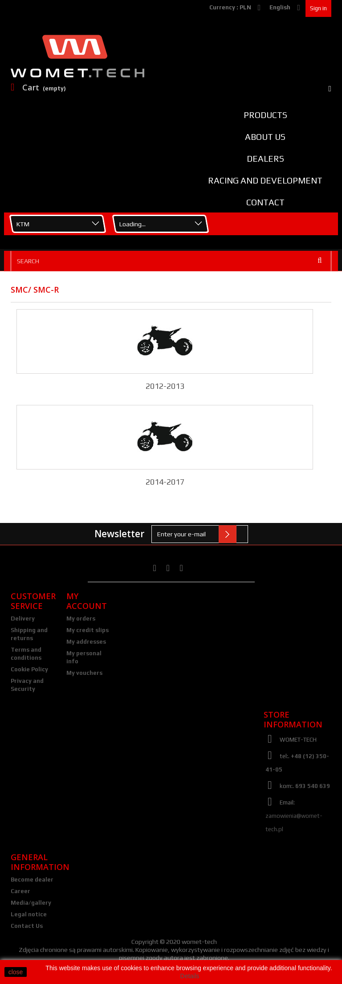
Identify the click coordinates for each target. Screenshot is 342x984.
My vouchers (84, 673)
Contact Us (27, 926)
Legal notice (29, 914)
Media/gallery (31, 902)
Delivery (23, 618)
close (15, 972)
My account (86, 601)
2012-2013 (165, 386)
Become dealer (32, 879)
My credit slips (87, 630)
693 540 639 (312, 786)
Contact (265, 202)
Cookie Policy (29, 669)
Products (265, 115)
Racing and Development (265, 180)
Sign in (318, 8)
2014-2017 (165, 481)
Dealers (265, 158)
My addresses (86, 641)
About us (265, 137)
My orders (80, 618)
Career (20, 891)
